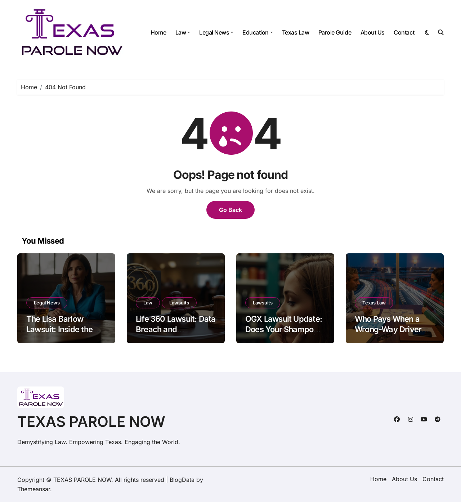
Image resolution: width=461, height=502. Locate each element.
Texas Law (295, 32)
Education (257, 32)
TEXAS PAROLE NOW (91, 421)
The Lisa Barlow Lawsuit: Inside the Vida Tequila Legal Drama (59, 334)
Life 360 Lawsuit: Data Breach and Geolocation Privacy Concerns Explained (176, 334)
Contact (404, 32)
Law (183, 32)
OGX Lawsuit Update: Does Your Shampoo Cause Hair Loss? (283, 329)
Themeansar (33, 489)
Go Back (230, 209)
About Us (373, 32)
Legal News (216, 32)
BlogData (182, 479)
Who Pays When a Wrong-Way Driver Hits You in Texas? (388, 329)
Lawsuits (179, 303)
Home (158, 32)
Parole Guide (334, 32)
